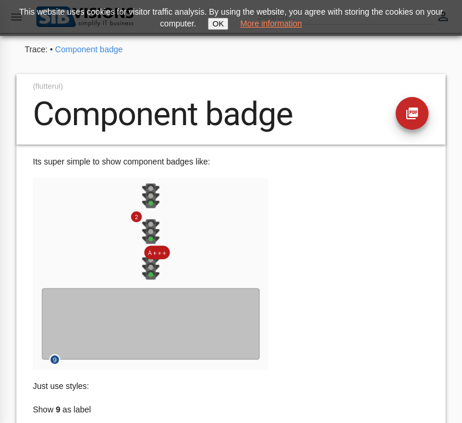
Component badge (89, 49)
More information (271, 23)
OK (218, 23)
